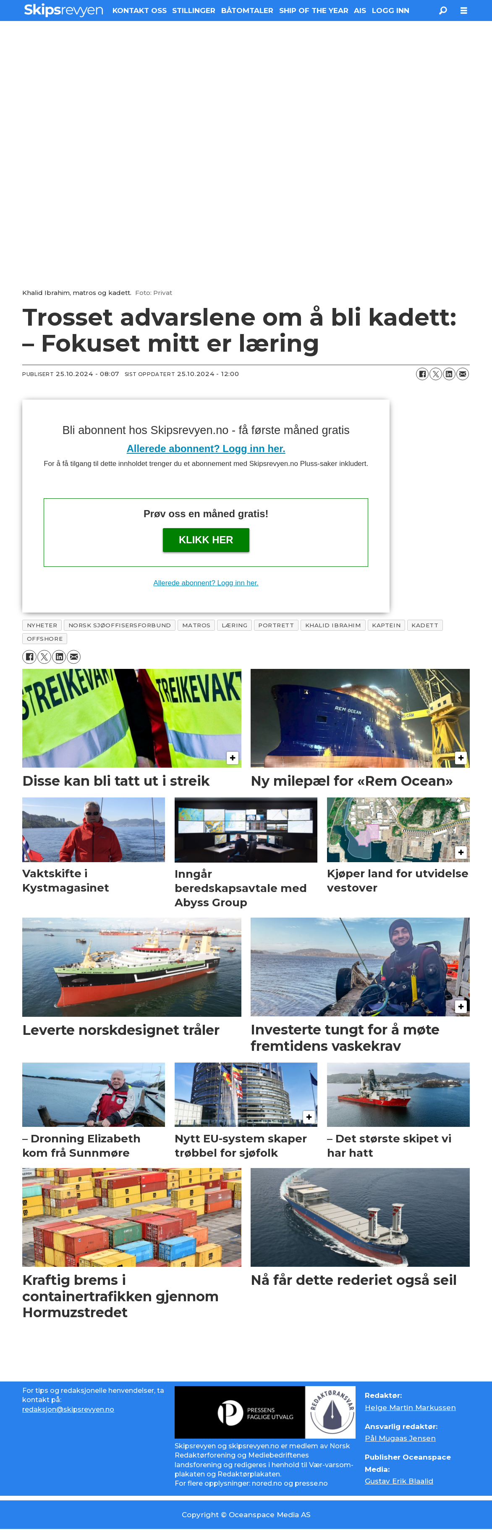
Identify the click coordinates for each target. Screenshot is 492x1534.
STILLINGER (193, 10)
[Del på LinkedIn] (449, 374)
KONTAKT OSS (140, 10)
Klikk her (206, 539)
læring (234, 625)
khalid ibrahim (333, 625)
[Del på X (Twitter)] (435, 374)
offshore (45, 638)
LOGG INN (390, 10)
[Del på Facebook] (422, 374)
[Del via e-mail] (462, 374)
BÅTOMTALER (247, 10)
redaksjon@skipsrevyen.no (68, 1409)
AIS (360, 10)
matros (196, 625)
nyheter (42, 625)
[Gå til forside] (63, 10)
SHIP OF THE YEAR (313, 10)
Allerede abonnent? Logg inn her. (206, 448)
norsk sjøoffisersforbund (119, 625)
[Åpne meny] (464, 10)
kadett (424, 625)
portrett (276, 625)
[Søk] (442, 10)
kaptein (386, 625)
